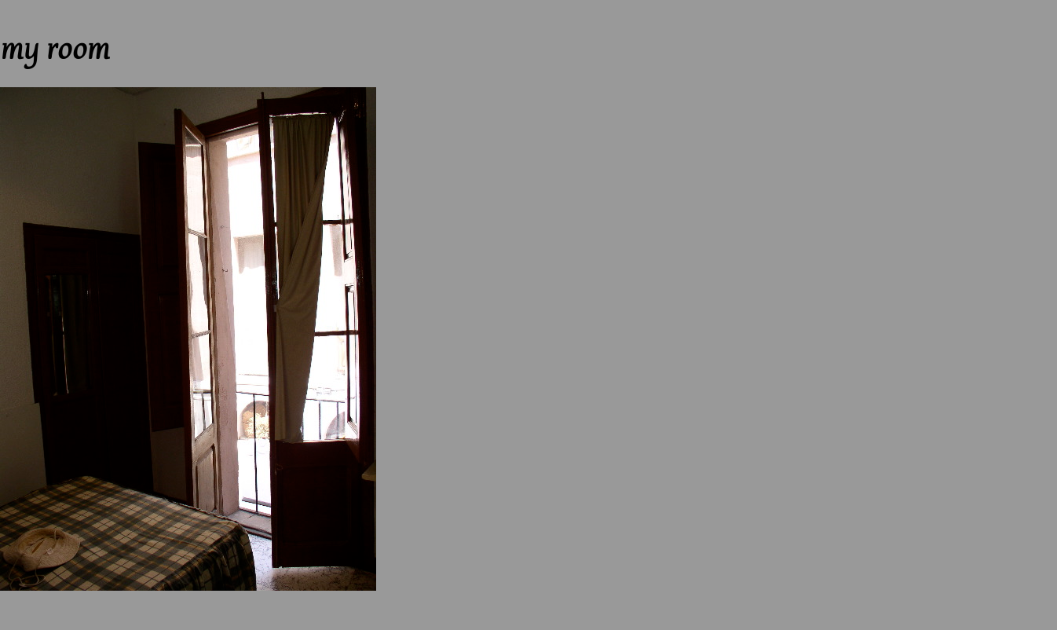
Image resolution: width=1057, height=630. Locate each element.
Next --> (105, 6)
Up (74, 6)
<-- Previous (31, 6)
